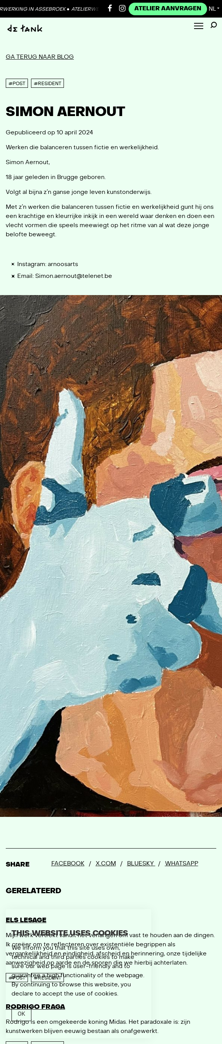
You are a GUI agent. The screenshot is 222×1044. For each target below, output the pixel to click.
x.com (106, 863)
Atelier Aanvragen (167, 8)
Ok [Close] (21, 1013)
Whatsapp (181, 863)
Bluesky (141, 863)
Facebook (68, 863)
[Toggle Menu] (198, 26)
